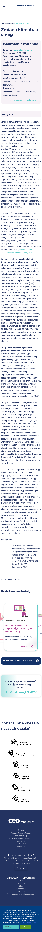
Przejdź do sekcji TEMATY (21, 692)
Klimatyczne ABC (19, 567)
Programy (21, 883)
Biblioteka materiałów (25, 6)
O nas (21, 881)
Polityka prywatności (28, 922)
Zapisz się (21, 868)
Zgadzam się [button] (25, 927)
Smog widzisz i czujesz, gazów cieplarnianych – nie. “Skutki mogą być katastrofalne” (25, 555)
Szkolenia (21, 891)
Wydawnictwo (21, 889)
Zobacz (4, 639)
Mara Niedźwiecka (22, 50)
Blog (21, 886)
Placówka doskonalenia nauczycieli (21, 894)
